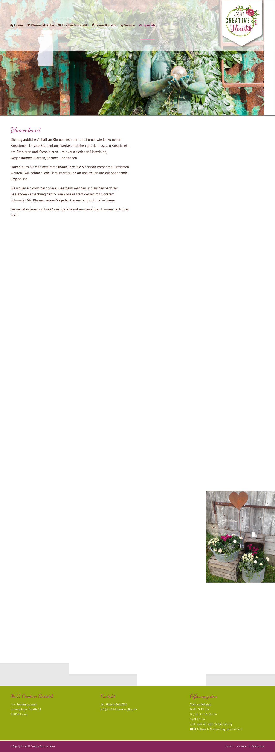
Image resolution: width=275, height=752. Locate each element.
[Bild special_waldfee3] (103, 465)
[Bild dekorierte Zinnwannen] (240, 537)
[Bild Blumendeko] (240, 322)
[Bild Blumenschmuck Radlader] (103, 322)
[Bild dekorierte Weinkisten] (34, 525)
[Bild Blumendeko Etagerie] (103, 393)
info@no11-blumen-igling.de (118, 709)
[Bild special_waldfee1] (172, 322)
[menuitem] (16, 25)
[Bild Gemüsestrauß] (103, 536)
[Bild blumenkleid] (240, 393)
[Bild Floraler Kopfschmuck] (34, 342)
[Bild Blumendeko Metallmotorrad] (172, 465)
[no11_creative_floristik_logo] (242, 25)
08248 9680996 (116, 704)
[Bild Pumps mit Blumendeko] (240, 465)
